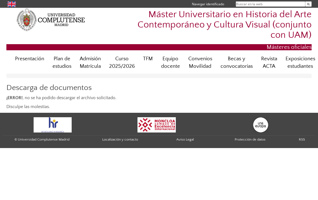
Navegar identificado (208, 4)
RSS (302, 139)
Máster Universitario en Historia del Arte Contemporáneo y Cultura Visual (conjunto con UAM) (224, 24)
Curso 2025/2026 (122, 62)
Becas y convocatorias (237, 62)
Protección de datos (250, 139)
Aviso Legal (185, 139)
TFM (148, 59)
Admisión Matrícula (90, 62)
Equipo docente (170, 62)
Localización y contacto (120, 139)
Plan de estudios (61, 62)
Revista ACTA (269, 62)
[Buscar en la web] (308, 4)
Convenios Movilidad (200, 62)
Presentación (29, 59)
